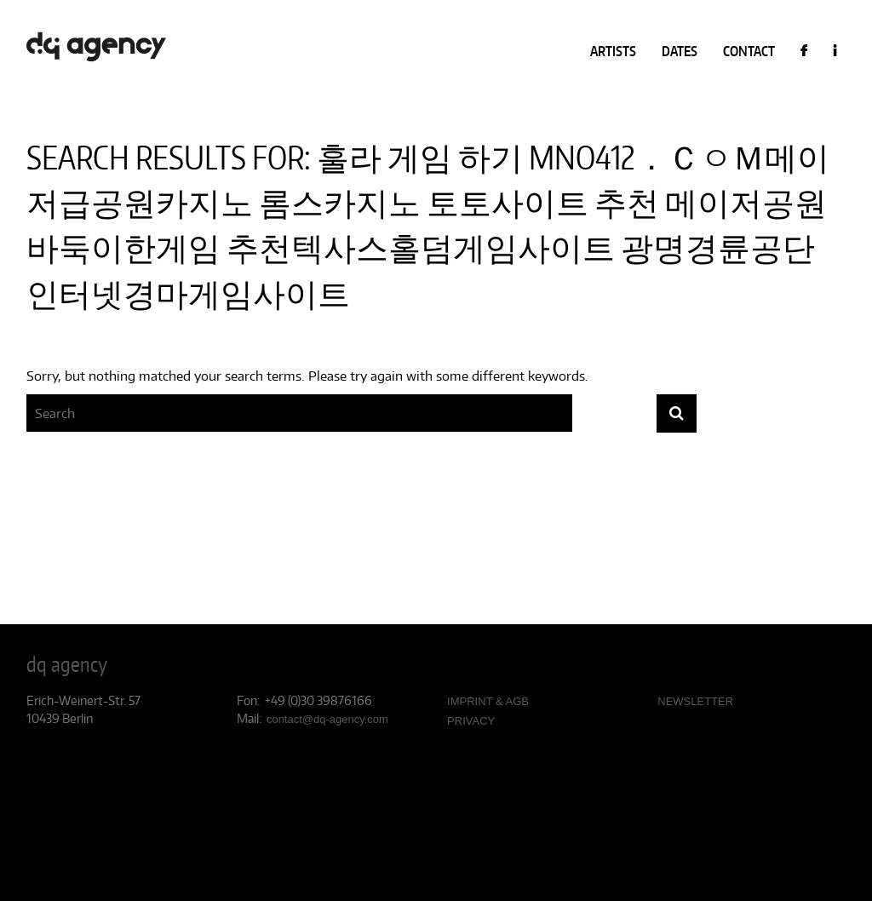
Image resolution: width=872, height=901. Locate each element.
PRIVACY (471, 720)
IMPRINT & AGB (488, 701)
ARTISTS (613, 51)
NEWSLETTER (695, 701)
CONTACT (749, 51)
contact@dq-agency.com (327, 719)
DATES (679, 51)
